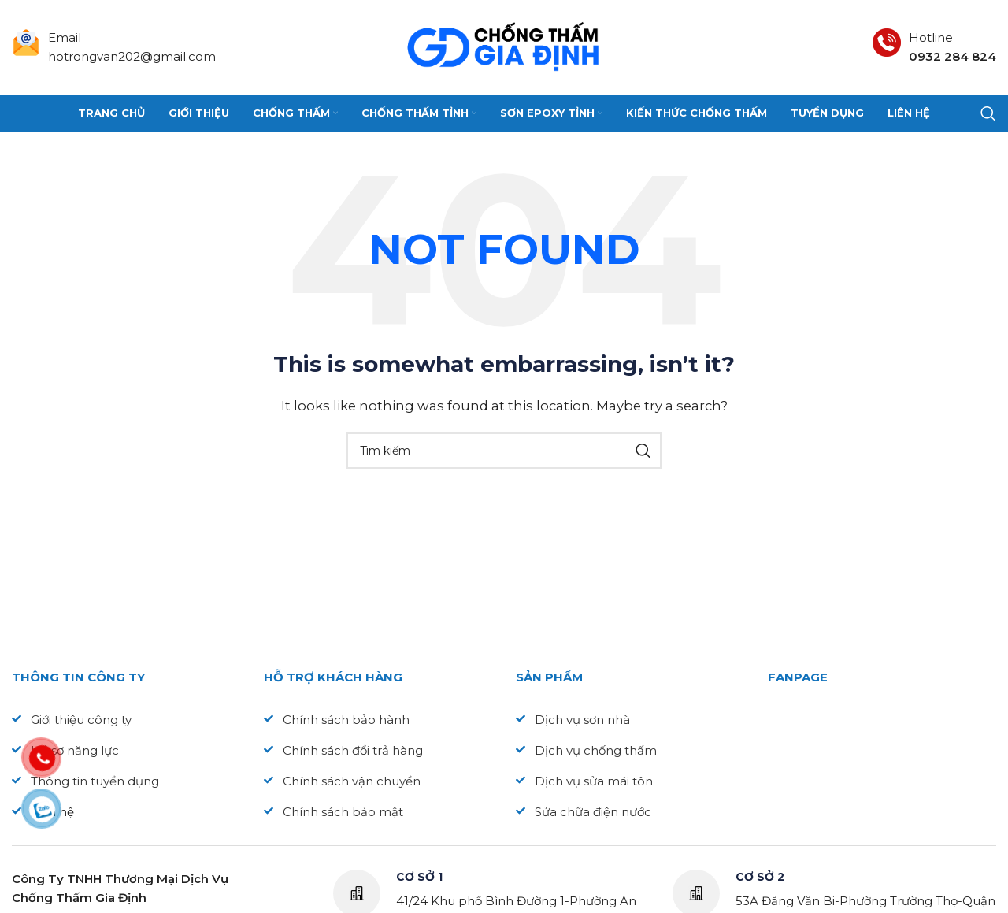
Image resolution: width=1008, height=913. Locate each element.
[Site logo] (504, 46)
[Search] (988, 113)
